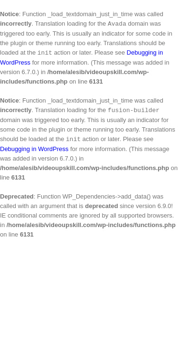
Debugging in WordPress (34, 148)
